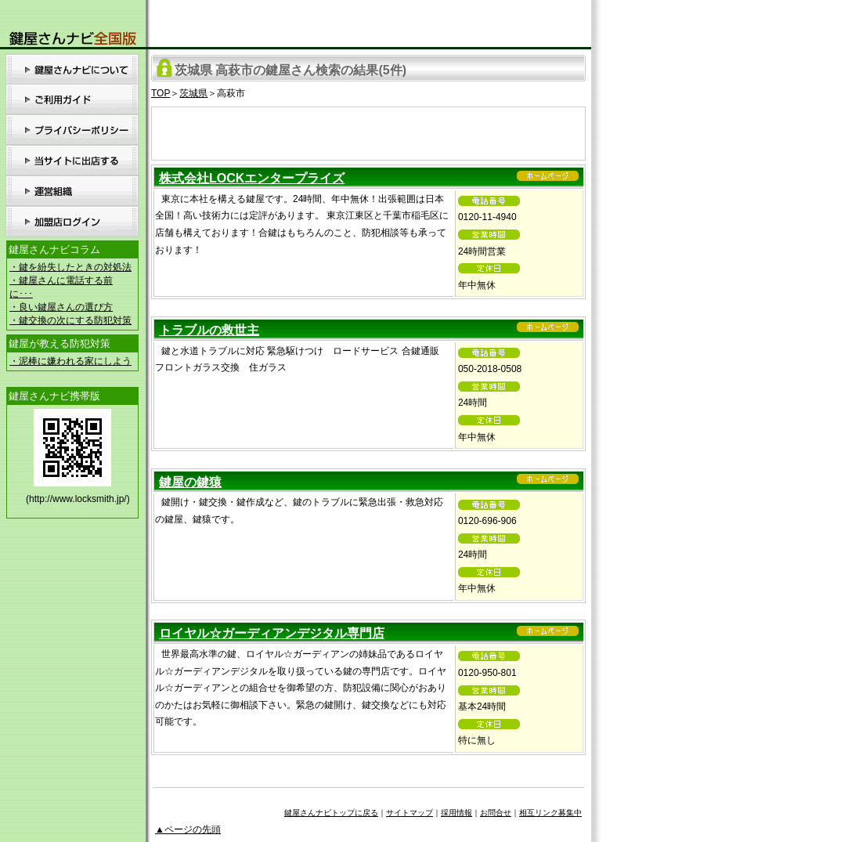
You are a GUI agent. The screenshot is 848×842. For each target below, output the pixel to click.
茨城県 (193, 93)
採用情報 (456, 812)
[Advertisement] (369, 130)
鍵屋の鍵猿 (190, 482)
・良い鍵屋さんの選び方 (61, 307)
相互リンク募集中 (550, 812)
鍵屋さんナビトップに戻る (331, 812)
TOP (160, 93)
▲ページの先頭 (188, 829)
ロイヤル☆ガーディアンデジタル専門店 (271, 633)
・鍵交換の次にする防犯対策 (70, 320)
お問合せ (495, 812)
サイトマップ (409, 812)
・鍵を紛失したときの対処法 (70, 267)
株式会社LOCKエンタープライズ (252, 178)
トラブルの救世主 (209, 330)
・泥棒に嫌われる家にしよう (70, 361)
